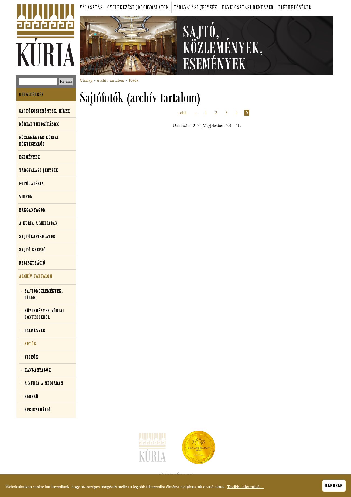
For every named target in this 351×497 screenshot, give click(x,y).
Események (29, 157)
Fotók (134, 80)
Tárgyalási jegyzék (195, 7)
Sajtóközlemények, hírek (44, 111)
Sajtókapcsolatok (37, 236)
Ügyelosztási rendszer (248, 7)
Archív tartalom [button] (35, 276)
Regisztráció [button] (32, 263)
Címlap (86, 80)
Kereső (31, 397)
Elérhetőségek (295, 7)
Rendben (334, 487)
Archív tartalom (110, 80)
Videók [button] (26, 197)
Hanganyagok (32, 210)
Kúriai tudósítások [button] (39, 124)
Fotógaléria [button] (31, 184)
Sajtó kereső (32, 250)
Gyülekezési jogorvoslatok (138, 7)
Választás (91, 7)
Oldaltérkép (31, 94)
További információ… (245, 488)
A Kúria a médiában (38, 223)
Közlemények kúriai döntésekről (39, 140)
